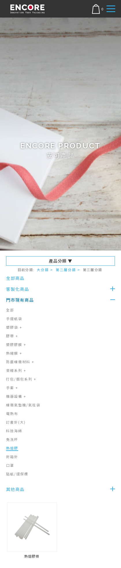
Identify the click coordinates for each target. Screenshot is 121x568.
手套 (12, 387)
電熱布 (12, 413)
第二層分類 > (68, 269)
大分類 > (45, 269)
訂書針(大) (16, 422)
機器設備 (16, 396)
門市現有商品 (20, 300)
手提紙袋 (14, 318)
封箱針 (12, 456)
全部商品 (15, 278)
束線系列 (16, 370)
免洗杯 (12, 439)
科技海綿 (14, 430)
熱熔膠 (12, 447)
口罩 (10, 465)
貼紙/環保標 (17, 473)
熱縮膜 (14, 353)
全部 (10, 309)
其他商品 (15, 489)
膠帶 (12, 335)
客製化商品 (17, 289)
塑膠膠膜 (16, 344)
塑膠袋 (14, 327)
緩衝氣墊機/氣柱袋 (23, 404)
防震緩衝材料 (20, 361)
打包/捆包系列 (21, 378)
